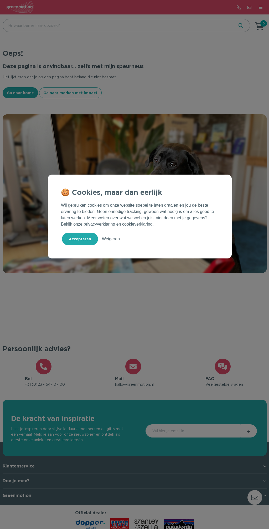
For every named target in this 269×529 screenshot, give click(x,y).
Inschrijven (235, 432)
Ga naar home (20, 93)
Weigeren (111, 239)
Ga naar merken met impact (70, 93)
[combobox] (118, 25)
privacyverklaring (99, 224)
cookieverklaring (137, 224)
